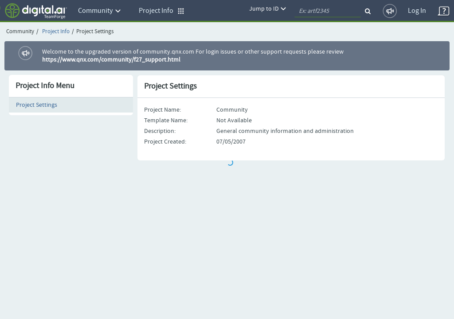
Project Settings (36, 105)
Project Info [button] (161, 11)
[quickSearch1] (327, 11)
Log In (417, 11)
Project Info (56, 31)
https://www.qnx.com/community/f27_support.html (111, 60)
